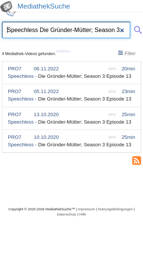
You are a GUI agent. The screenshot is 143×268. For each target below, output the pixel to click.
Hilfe (82, 214)
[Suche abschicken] (136, 28)
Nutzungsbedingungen (115, 209)
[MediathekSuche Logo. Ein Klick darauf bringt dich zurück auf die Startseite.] (8, 8)
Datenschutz (66, 214)
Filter (127, 53)
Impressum (86, 209)
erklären (63, 51)
